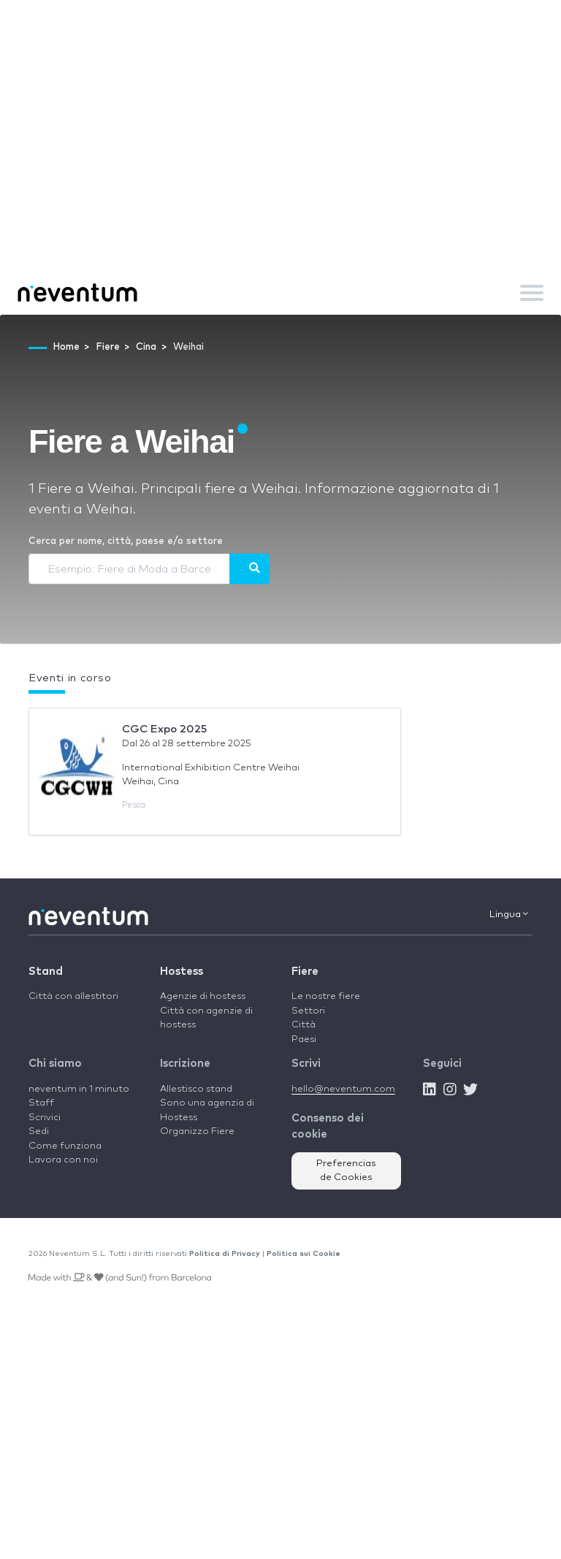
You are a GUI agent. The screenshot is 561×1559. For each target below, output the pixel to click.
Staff (41, 1103)
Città (303, 1025)
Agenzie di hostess (202, 996)
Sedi (38, 1131)
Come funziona (65, 1146)
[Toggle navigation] (531, 292)
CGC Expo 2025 (164, 729)
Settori (308, 1011)
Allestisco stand (196, 1089)
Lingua (508, 914)
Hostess (181, 971)
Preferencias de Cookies (346, 1171)
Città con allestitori (73, 996)
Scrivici (44, 1117)
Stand (45, 971)
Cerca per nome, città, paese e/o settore (125, 541)
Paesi (303, 1039)
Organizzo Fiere (197, 1131)
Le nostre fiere (325, 996)
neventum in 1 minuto (78, 1089)
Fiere (304, 971)
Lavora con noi (63, 1160)
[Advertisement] (280, 160)
